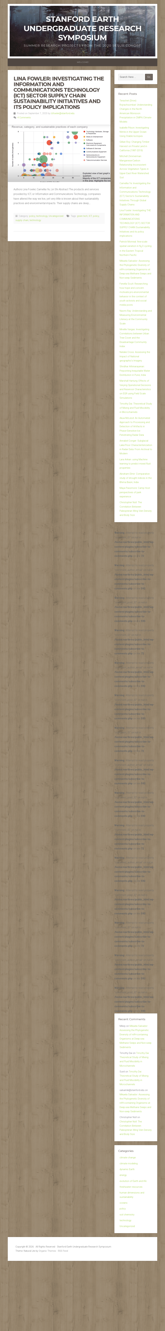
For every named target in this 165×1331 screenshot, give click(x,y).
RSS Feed (63, 1316)
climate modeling (129, 1224)
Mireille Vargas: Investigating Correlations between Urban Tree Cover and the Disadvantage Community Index (135, 363)
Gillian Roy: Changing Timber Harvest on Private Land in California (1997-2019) (135, 150)
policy (32, 216)
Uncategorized (56, 216)
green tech (82, 216)
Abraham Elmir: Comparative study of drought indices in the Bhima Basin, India (136, 524)
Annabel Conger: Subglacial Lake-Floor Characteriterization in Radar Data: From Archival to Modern (135, 489)
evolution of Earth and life (134, 1242)
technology (42, 216)
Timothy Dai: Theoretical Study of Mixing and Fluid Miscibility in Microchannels (135, 444)
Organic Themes (47, 1316)
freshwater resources (132, 1249)
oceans (124, 1266)
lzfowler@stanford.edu (62, 113)
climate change (128, 1217)
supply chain (22, 220)
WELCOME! (83, 62)
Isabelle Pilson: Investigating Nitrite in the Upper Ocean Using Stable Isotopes (135, 134)
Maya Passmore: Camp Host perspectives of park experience (136, 540)
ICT (90, 216)
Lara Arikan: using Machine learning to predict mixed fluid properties (134, 509)
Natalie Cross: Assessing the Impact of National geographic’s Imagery (135, 383)
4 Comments (24, 117)
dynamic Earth (128, 1230)
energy (123, 1236)
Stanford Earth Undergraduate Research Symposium (83, 28)
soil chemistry (127, 1278)
